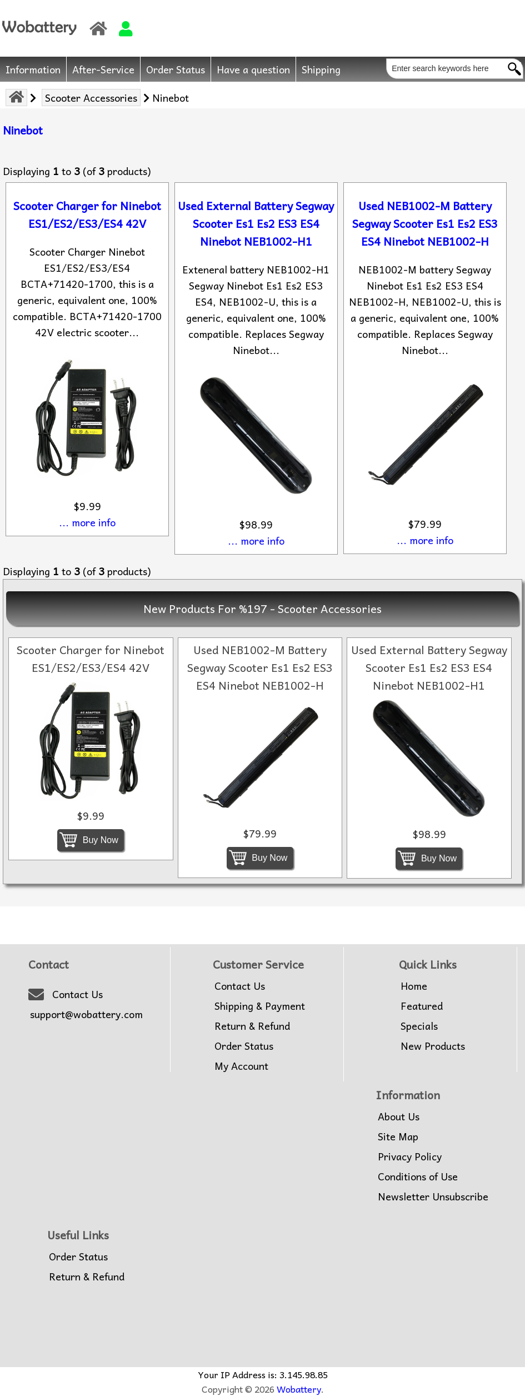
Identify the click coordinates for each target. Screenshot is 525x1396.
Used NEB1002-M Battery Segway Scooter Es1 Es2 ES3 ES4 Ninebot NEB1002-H (425, 223)
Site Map (398, 1136)
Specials (419, 1026)
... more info (87, 522)
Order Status (175, 69)
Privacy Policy (410, 1156)
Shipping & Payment (259, 1006)
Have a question (253, 69)
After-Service (103, 69)
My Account (241, 1066)
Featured (422, 1006)
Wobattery (299, 1389)
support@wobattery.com (86, 1014)
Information (33, 69)
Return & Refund (252, 1026)
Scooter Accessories (91, 97)
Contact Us (77, 994)
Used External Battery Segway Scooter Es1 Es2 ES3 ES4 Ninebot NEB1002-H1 (256, 223)
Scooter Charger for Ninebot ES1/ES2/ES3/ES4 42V (87, 214)
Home (414, 986)
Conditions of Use (418, 1176)
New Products (433, 1046)
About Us (398, 1116)
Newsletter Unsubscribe (433, 1196)
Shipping (321, 69)
